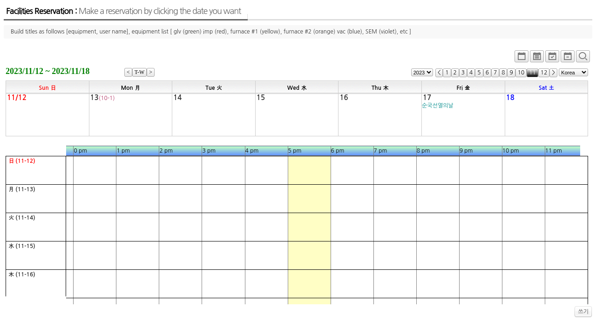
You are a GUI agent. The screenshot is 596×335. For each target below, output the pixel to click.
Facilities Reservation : (123, 11)
